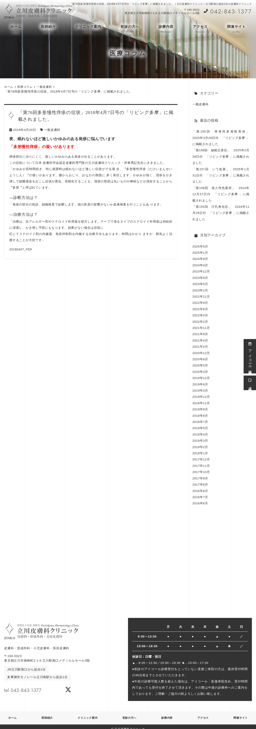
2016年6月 (200, 498)
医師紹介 (48, 29)
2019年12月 (201, 375)
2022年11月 (201, 294)
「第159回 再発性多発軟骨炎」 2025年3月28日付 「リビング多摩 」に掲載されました (222, 138)
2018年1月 (200, 449)
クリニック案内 (88, 29)
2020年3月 (200, 368)
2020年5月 (200, 362)
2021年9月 (200, 331)
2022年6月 (200, 307)
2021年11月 (201, 325)
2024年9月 (200, 257)
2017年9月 (200, 473)
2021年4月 (200, 337)
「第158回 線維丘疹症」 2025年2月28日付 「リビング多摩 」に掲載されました (220, 156)
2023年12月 (201, 269)
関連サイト (236, 29)
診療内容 (166, 29)
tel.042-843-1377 (30, 685)
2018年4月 (200, 430)
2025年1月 (200, 251)
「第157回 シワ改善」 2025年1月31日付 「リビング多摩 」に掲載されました (220, 175)
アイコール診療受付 (250, 356)
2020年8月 (200, 356)
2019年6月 (200, 381)
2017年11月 (201, 461)
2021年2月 (200, 344)
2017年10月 (201, 467)
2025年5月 (200, 245)
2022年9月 (200, 300)
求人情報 (250, 383)
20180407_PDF (21, 249)
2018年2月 (200, 443)
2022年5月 (200, 313)
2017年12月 (201, 455)
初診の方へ (130, 29)
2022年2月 (200, 319)
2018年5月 (200, 424)
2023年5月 (200, 282)
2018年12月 (201, 393)
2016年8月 (200, 486)
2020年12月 (201, 350)
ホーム (15, 29)
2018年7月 (200, 418)
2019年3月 (200, 387)
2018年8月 (200, 412)
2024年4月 (200, 263)
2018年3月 (200, 436)
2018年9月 (200, 405)
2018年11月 (201, 399)
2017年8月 (200, 480)
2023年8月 (200, 276)
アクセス (200, 29)
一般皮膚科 (52, 129)
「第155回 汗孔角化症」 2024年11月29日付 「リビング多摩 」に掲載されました (220, 212)
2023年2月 (200, 288)
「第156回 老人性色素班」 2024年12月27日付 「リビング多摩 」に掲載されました (220, 193)
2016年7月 (200, 492)
